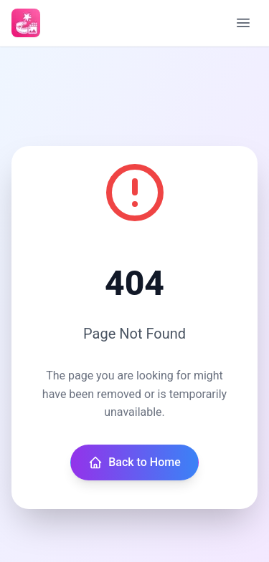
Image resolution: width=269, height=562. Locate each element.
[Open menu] (243, 23)
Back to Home (134, 462)
